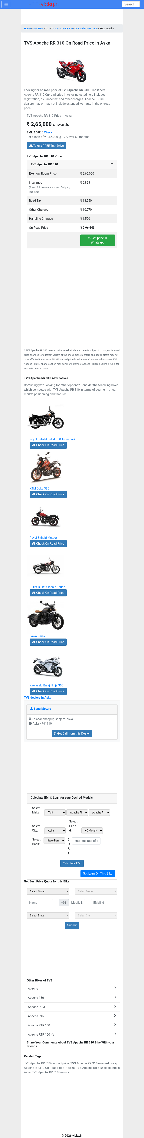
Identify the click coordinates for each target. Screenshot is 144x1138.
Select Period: (73, 826)
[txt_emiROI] (86, 840)
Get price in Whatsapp (97, 240)
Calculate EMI (72, 863)
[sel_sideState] (48, 915)
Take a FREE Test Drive (46, 146)
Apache (72, 988)
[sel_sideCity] (96, 915)
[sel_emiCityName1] (55, 830)
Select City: (36, 828)
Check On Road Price (48, 445)
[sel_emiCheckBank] (54, 840)
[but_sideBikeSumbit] (72, 925)
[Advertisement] (72, 274)
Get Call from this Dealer (72, 733)
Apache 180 (72, 998)
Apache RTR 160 (72, 1025)
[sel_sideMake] (48, 891)
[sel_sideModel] (96, 891)
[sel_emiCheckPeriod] (92, 830)
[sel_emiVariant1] (99, 812)
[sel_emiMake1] (55, 812)
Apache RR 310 (72, 1007)
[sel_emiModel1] (77, 812)
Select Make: (36, 810)
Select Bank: (36, 842)
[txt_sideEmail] (104, 902)
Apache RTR (72, 1016)
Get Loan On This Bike (97, 873)
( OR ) (69, 846)
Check (48, 132)
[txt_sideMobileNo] (77, 902)
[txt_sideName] (40, 902)
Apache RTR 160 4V (72, 1034)
